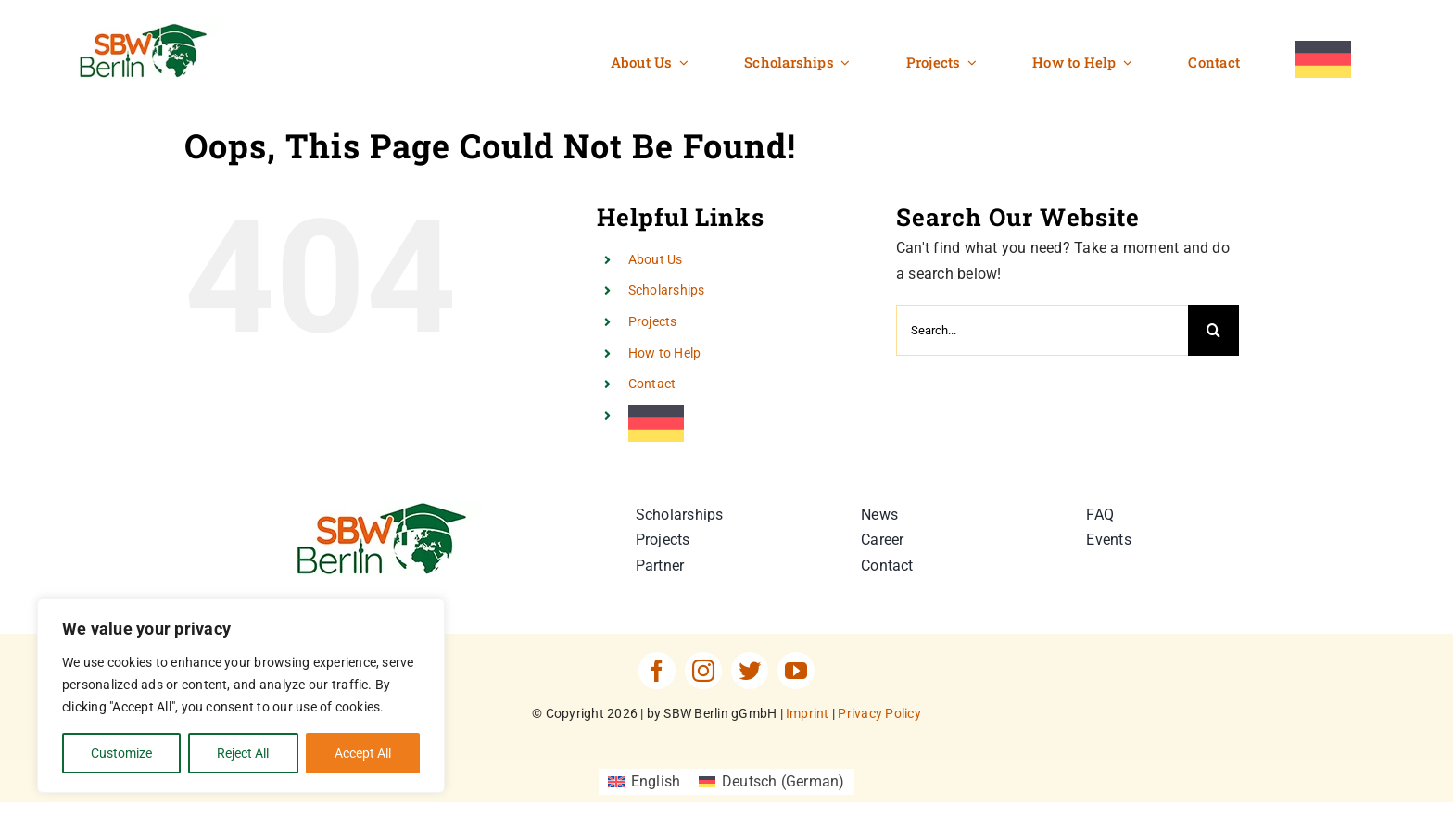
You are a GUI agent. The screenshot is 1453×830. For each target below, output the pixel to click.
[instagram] (703, 670)
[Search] (1213, 330)
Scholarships (666, 290)
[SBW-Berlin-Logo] (388, 509)
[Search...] (1042, 330)
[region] (241, 695)
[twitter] (749, 670)
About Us (655, 259)
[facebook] (657, 670)
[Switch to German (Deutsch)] (771, 782)
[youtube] (796, 670)
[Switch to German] (1323, 60)
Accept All (363, 753)
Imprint (807, 713)
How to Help (664, 353)
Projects (652, 321)
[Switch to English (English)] (644, 782)
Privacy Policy (879, 713)
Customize (121, 753)
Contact (652, 383)
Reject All (243, 753)
